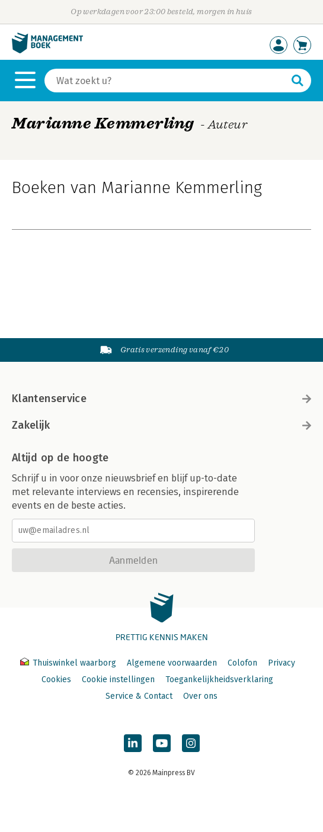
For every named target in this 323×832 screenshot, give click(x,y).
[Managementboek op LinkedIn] (133, 743)
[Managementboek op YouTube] (162, 743)
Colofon (242, 663)
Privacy (281, 663)
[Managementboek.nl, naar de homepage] (47, 51)
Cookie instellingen (118, 679)
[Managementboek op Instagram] (191, 743)
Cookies (56, 679)
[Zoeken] (165, 80)
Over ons (200, 696)
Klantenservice (161, 398)
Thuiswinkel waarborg (69, 663)
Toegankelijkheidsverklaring (219, 679)
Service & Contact (138, 696)
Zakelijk (161, 425)
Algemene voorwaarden (172, 663)
